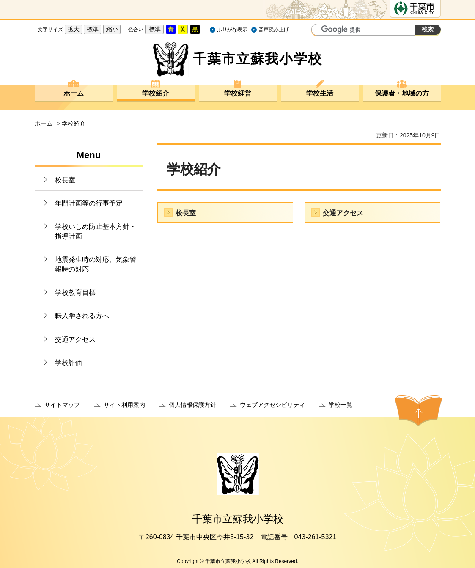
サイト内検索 (319, 30)
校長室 (65, 180)
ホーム (73, 93)
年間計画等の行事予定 (89, 203)
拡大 (74, 29)
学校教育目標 (75, 292)
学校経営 (237, 93)
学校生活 (319, 93)
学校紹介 (155, 93)
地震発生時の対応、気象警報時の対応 (95, 264)
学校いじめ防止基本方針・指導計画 (95, 231)
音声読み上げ (273, 30)
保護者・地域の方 (402, 93)
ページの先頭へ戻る (418, 410)
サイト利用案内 (124, 404)
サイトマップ (62, 404)
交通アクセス (75, 339)
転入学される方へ (82, 315)
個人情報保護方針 (192, 404)
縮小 (112, 29)
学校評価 (68, 362)
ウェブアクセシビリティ (272, 404)
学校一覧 (340, 404)
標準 (93, 29)
